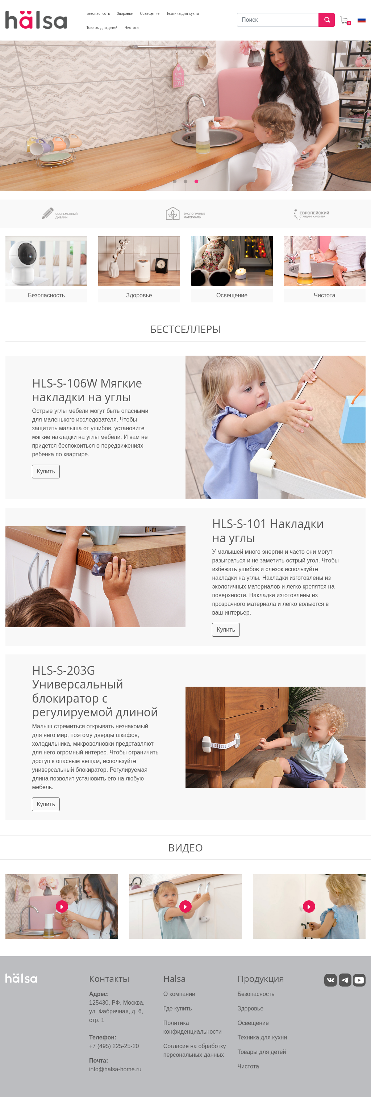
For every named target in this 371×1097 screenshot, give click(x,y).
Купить (46, 471)
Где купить (177, 1008)
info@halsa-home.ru (115, 1069)
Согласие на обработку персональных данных (194, 1050)
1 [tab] (174, 181)
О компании (179, 994)
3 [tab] (196, 181)
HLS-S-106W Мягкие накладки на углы (87, 390)
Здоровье (250, 1008)
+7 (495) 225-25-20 (114, 1046)
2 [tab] (185, 181)
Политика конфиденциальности (192, 1027)
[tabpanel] (185, 111)
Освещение (253, 1023)
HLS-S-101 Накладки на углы (268, 530)
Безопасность (256, 994)
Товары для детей (262, 1052)
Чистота (248, 1066)
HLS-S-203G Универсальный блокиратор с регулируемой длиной (95, 691)
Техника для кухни (262, 1037)
